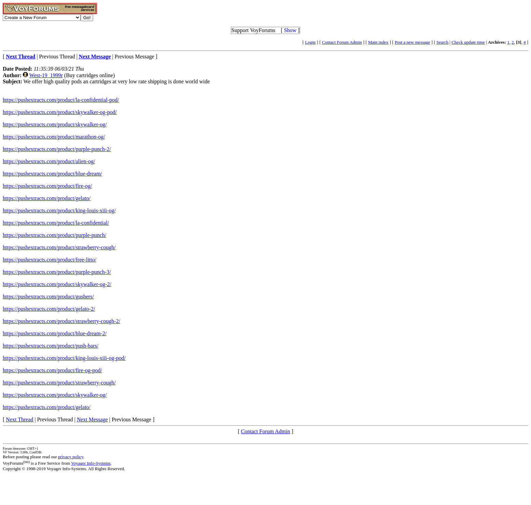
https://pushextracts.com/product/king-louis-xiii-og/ (59, 210)
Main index (378, 42)
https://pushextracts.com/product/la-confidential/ (56, 223)
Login (310, 42)
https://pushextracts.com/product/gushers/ (48, 296)
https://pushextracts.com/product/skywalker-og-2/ (57, 284)
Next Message (92, 419)
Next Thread (19, 419)
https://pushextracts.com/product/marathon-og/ (54, 137)
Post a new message (412, 42)
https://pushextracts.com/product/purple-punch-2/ (57, 149)
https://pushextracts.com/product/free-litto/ (49, 260)
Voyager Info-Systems (91, 463)
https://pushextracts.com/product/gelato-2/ (49, 309)
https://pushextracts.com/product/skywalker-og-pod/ (60, 112)
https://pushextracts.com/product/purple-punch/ (54, 235)
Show (290, 30)
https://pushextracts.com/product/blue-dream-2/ (54, 333)
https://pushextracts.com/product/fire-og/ (47, 186)
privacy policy (70, 456)
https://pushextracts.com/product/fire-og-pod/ (52, 370)
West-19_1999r (46, 75)
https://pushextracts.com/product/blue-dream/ (52, 174)
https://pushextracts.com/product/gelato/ (46, 198)
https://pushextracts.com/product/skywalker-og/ (55, 124)
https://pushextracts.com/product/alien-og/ (49, 161)
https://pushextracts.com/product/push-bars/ (50, 346)
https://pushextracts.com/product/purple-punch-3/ (57, 272)
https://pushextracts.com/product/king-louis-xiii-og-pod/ (64, 358)
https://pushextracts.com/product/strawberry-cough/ (59, 247)
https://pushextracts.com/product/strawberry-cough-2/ (61, 321)
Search (442, 42)
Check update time (468, 42)
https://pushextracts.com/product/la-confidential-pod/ (61, 100)
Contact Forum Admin (342, 42)
